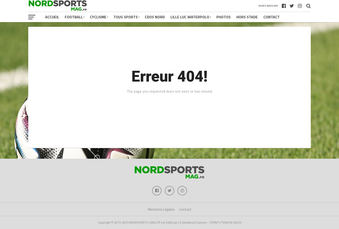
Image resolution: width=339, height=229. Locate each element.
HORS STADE (247, 17)
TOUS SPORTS (125, 17)
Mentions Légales (161, 209)
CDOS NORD (155, 17)
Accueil (52, 17)
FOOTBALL (74, 17)
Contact (271, 17)
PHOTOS (223, 17)
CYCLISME (98, 17)
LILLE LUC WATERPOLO (189, 17)
